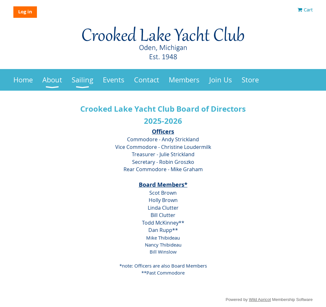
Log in (25, 11)
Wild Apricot (260, 299)
